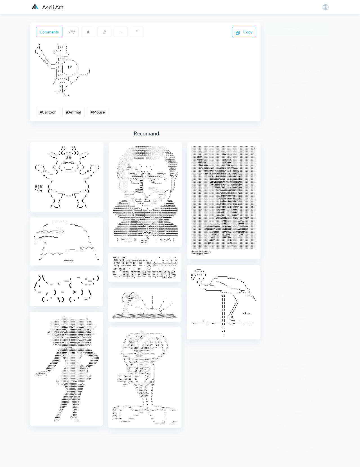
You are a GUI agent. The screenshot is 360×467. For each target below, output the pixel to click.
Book (314, 248)
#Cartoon (48, 123)
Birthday (298, 236)
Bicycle (307, 224)
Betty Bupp (282, 224)
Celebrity (300, 342)
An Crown (300, 82)
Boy (297, 259)
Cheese (308, 354)
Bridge (316, 259)
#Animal (73, 123)
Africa (300, 59)
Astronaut (281, 153)
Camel (278, 318)
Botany (278, 259)
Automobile (282, 165)
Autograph (309, 153)
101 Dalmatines (302, 47)
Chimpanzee (283, 389)
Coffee (278, 436)
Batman (279, 212)
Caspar (278, 330)
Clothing (279, 425)
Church (306, 401)
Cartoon (300, 318)
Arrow (297, 130)
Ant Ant (307, 106)
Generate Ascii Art (298, 28)
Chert (303, 366)
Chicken (279, 377)
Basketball (281, 200)
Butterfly (280, 283)
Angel (277, 94)
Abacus (278, 59)
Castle (299, 330)
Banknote (280, 189)
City (276, 413)
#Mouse (98, 123)
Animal (298, 94)
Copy (244, 32)
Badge (277, 177)
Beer (315, 212)
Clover (303, 425)
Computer (303, 436)
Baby (307, 165)
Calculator (281, 295)
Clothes (296, 413)
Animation (281, 106)
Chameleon (282, 354)
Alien (277, 82)
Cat (318, 330)
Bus (304, 271)
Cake (301, 283)
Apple (277, 118)
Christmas (281, 401)
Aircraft (279, 71)
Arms (277, 130)
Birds (277, 236)
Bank (296, 177)
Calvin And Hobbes (289, 307)
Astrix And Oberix (288, 141)
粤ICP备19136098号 (285, 458)
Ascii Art (47, 7)
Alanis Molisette (310, 71)
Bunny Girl (281, 271)
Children (304, 377)
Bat (303, 200)
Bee (298, 212)
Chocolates (313, 389)
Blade (277, 248)
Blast (296, 248)
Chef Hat (280, 366)
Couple (306, 448)
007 (275, 47)
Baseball (305, 189)
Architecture (303, 118)
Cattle (277, 342)
